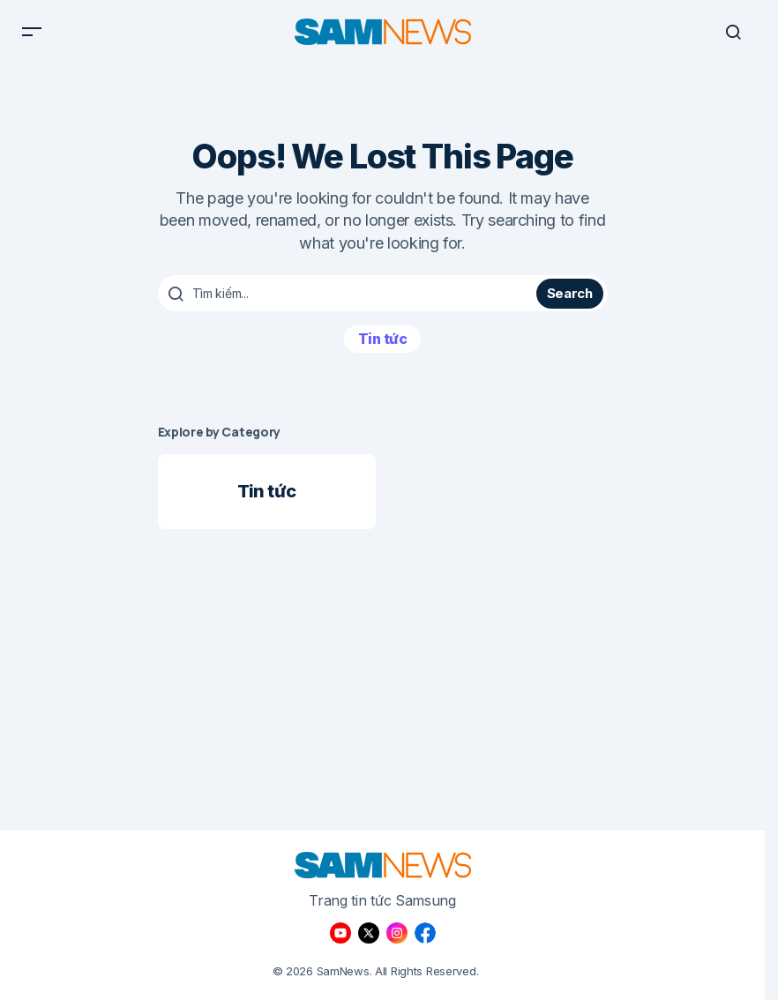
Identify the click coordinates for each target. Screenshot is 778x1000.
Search (570, 301)
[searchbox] (349, 301)
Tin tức (383, 346)
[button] (32, 35)
